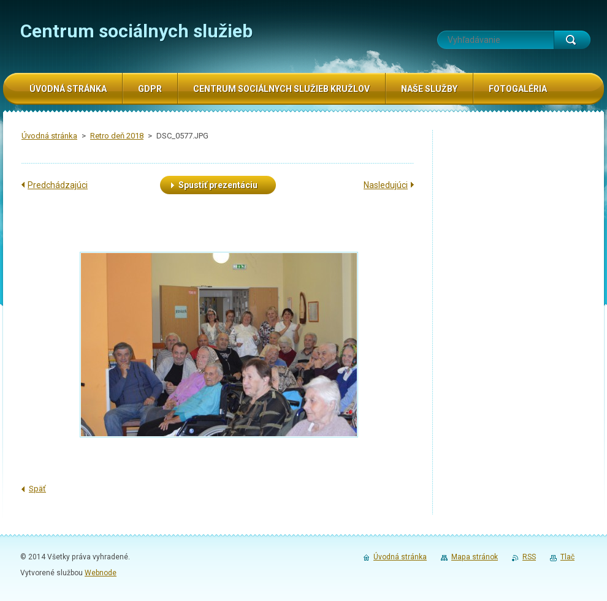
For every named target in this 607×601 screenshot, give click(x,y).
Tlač (567, 557)
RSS (529, 557)
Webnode (100, 573)
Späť (37, 488)
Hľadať (572, 40)
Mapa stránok (474, 557)
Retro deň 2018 (116, 135)
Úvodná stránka (49, 135)
